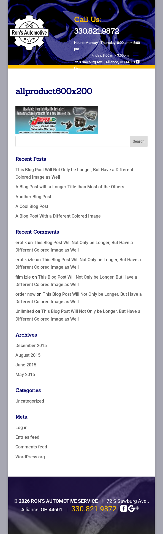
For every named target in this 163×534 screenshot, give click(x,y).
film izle (23, 277)
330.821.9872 (93, 508)
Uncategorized (29, 401)
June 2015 (25, 365)
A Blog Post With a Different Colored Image (58, 216)
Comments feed (31, 447)
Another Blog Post (33, 196)
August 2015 (27, 355)
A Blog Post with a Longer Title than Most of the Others (69, 186)
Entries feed (27, 437)
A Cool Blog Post (31, 206)
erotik (21, 242)
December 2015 (31, 345)
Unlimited (24, 311)
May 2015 (25, 374)
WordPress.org (30, 456)
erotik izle (25, 259)
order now (25, 294)
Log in (21, 427)
